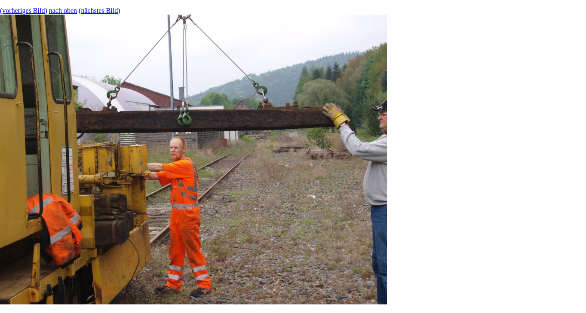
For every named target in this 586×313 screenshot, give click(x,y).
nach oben (63, 10)
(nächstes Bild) (99, 10)
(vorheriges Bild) (23, 10)
